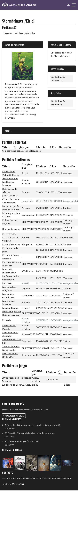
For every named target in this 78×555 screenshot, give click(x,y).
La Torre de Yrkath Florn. (16, 384)
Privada (6, 320)
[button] (68, 5)
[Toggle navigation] (74, 5)
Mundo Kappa (10, 308)
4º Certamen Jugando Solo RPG (22, 441)
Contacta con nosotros (13, 484)
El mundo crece (11, 229)
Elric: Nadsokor (11, 244)
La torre (7, 283)
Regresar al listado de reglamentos (19, 33)
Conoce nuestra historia (13, 415)
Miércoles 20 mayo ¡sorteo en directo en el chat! (32, 425)
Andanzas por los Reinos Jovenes (10, 182)
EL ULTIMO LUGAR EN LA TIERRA (10, 237)
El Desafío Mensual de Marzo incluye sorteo (30, 433)
